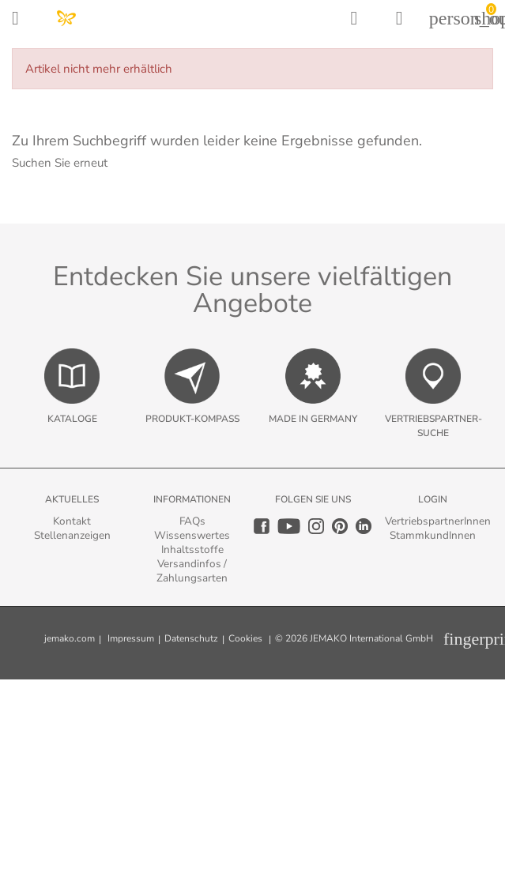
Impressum (130, 638)
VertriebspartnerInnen (438, 521)
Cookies (245, 638)
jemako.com (69, 638)
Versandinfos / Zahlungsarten (192, 570)
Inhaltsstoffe (192, 549)
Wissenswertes (192, 535)
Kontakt (72, 521)
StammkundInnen (433, 535)
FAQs (192, 521)
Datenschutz (191, 638)
